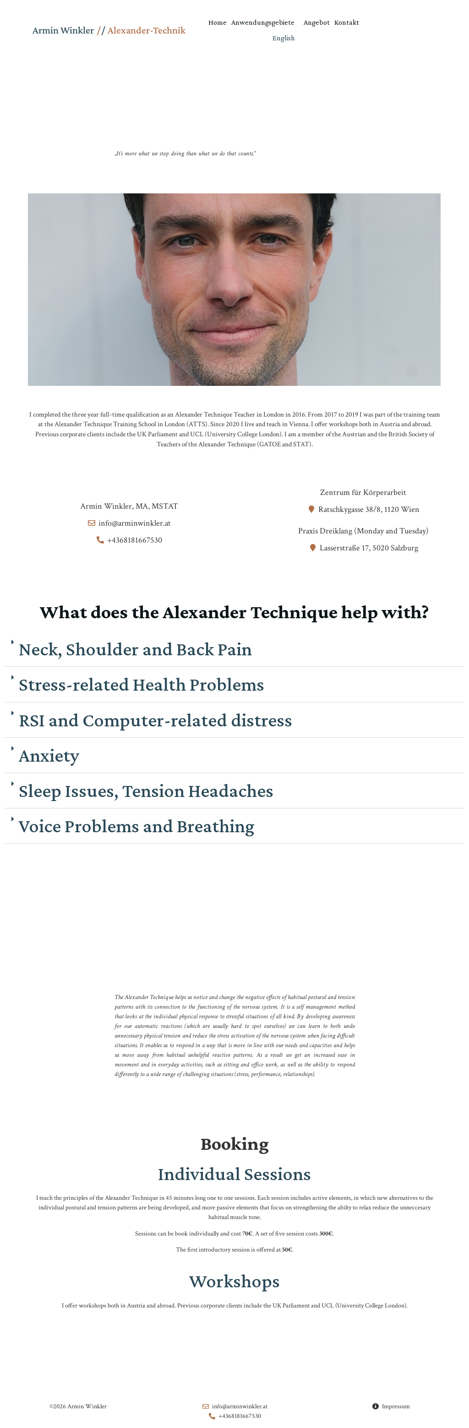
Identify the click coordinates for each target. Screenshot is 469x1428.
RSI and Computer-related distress (155, 722)
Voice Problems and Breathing (137, 828)
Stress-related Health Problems (141, 686)
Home (217, 22)
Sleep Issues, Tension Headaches (146, 792)
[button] (234, 651)
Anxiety (49, 757)
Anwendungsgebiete (265, 22)
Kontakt (346, 22)
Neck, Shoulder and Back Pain (135, 651)
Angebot (317, 22)
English (283, 38)
